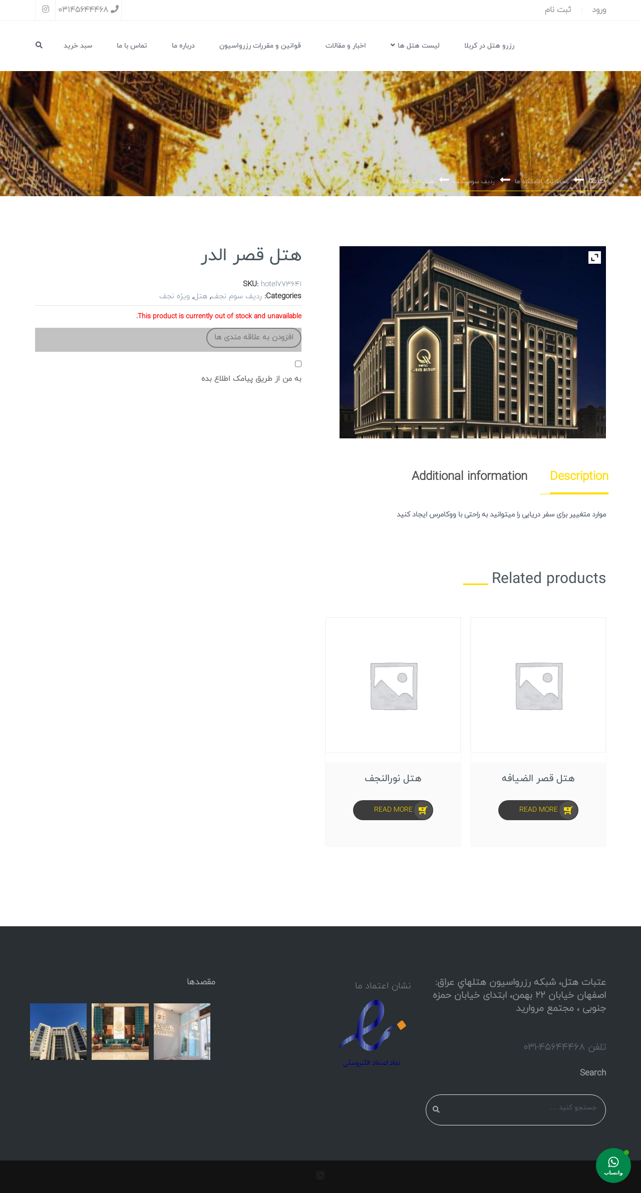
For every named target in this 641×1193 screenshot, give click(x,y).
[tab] (572, 477)
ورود (599, 10)
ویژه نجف (174, 296)
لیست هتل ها (415, 46)
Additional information (469, 476)
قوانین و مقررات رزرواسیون (260, 46)
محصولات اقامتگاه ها (541, 182)
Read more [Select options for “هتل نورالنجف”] (393, 810)
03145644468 (88, 10)
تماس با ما (132, 46)
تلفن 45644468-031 (564, 1047)
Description (579, 476)
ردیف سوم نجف (474, 182)
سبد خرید (78, 46)
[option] (393, 732)
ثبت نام (558, 10)
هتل (200, 296)
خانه (597, 181)
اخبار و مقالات (346, 46)
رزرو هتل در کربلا (489, 46)
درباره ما (183, 46)
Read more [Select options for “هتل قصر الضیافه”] (538, 810)
